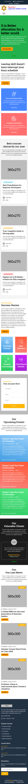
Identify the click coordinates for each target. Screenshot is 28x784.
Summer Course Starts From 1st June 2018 (13, 650)
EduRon (11, 780)
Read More (4, 619)
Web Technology (5, 728)
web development (8, 182)
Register (16, 3)
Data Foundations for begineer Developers (12, 186)
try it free (5, 83)
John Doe (5, 609)
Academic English (6, 726)
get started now (7, 49)
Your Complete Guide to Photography (13, 232)
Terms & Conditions (9, 782)
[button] (12, 561)
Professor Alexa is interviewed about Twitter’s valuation (13, 686)
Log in (11, 3)
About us (5, 331)
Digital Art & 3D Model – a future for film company (14, 278)
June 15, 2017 (4, 746)
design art (22, 587)
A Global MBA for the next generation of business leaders (13, 613)
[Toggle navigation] (4, 13)
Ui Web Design (5, 733)
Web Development (6, 736)
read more (14, 107)
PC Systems (4, 731)
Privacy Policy (20, 782)
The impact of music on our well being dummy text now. (13, 748)
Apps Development (6, 738)
